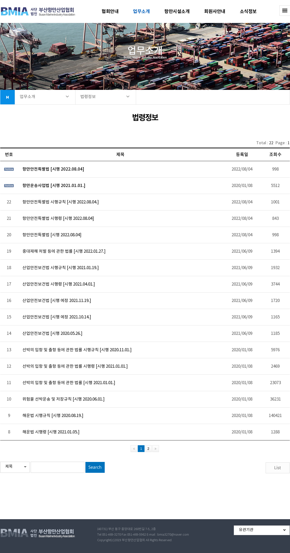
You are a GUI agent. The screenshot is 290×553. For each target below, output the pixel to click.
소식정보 (248, 11)
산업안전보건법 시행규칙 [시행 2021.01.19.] (60, 268)
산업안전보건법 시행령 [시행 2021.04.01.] (58, 284)
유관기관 (246, 530)
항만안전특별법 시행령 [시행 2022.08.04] (58, 218)
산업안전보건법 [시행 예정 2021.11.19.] (56, 300)
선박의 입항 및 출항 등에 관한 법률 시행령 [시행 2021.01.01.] (75, 366)
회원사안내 (214, 11)
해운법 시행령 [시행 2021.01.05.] (50, 432)
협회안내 (110, 11)
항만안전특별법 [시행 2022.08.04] (53, 169)
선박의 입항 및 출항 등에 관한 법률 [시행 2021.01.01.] (68, 383)
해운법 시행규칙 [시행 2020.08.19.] (52, 415)
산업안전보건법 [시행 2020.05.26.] (52, 333)
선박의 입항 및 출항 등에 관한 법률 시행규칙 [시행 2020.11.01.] (76, 350)
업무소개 (141, 11)
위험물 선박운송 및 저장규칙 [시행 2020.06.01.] (63, 399)
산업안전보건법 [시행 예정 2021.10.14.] (56, 317)
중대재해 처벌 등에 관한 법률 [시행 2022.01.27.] (63, 251)
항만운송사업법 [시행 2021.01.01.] (53, 185)
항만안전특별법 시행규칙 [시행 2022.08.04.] (60, 202)
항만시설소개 (177, 11)
